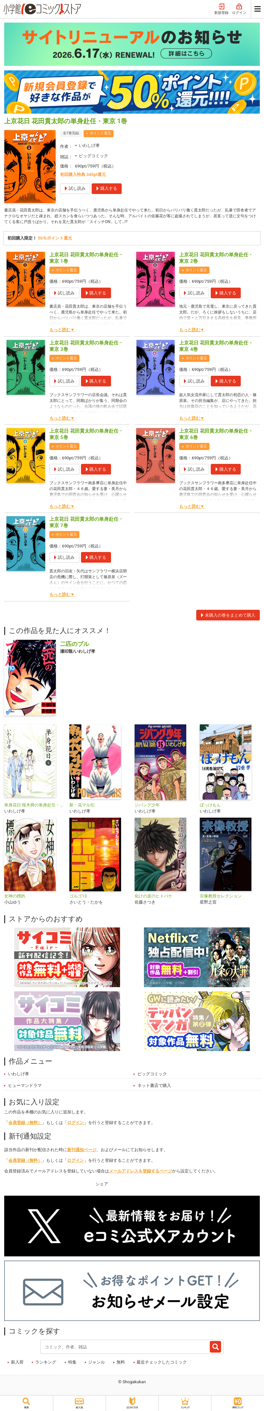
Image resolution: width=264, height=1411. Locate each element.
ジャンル (96, 1364)
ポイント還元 (100, 133)
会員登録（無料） (25, 1124)
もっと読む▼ (62, 331)
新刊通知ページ (81, 1151)
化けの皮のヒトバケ (153, 897)
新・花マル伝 (82, 806)
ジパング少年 (147, 806)
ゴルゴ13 (78, 897)
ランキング (45, 1364)
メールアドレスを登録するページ (140, 1173)
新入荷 (17, 1364)
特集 (72, 1364)
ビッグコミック (93, 155)
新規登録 (221, 9)
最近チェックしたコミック (162, 1364)
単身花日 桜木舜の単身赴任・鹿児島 (34, 806)
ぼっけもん (210, 806)
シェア (102, 1185)
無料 (121, 1364)
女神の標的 (14, 897)
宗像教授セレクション (221, 897)
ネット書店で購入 (154, 1087)
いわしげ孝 (89, 145)
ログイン (239, 9)
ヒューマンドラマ (25, 1087)
